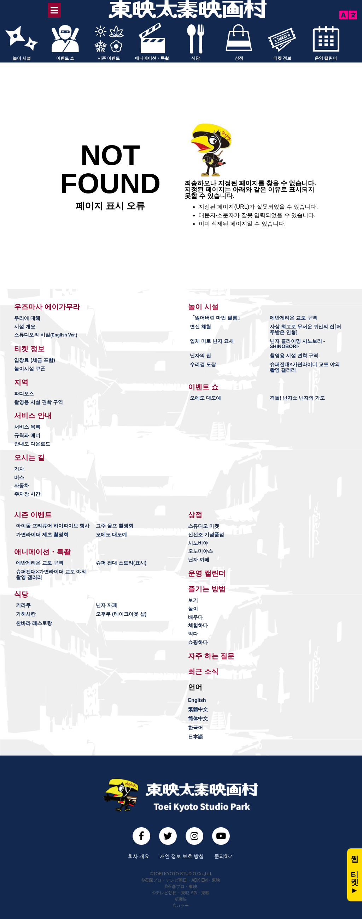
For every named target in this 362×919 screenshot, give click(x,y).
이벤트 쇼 (65, 57)
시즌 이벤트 (109, 57)
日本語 (195, 736)
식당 (195, 57)
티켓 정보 (282, 57)
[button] (47, 306)
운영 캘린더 (326, 57)
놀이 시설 (22, 57)
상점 (239, 57)
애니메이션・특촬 (152, 57)
